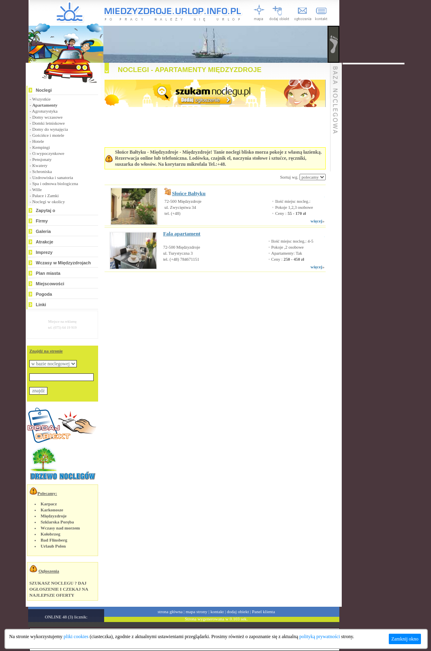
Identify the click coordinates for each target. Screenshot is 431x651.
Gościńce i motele (48, 135)
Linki (41, 304)
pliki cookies (76, 636)
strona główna (170, 611)
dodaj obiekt (238, 611)
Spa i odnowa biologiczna (55, 183)
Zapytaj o (45, 210)
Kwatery (39, 165)
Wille (37, 189)
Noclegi (44, 90)
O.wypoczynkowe (48, 153)
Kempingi (41, 147)
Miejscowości (50, 283)
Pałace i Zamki (45, 195)
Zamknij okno (405, 639)
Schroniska (42, 171)
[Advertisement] (205, 296)
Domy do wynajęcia (50, 129)
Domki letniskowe (48, 123)
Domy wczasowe (47, 117)
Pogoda (44, 294)
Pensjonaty (41, 159)
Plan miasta (48, 273)
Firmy (42, 220)
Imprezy (44, 252)
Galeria (43, 231)
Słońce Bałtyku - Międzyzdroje (146, 152)
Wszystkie (41, 99)
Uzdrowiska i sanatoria (52, 177)
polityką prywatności (320, 636)
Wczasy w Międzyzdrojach (63, 262)
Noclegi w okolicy (48, 201)
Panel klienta (263, 611)
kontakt (217, 611)
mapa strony (196, 611)
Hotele (38, 141)
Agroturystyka (45, 111)
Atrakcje (44, 241)
